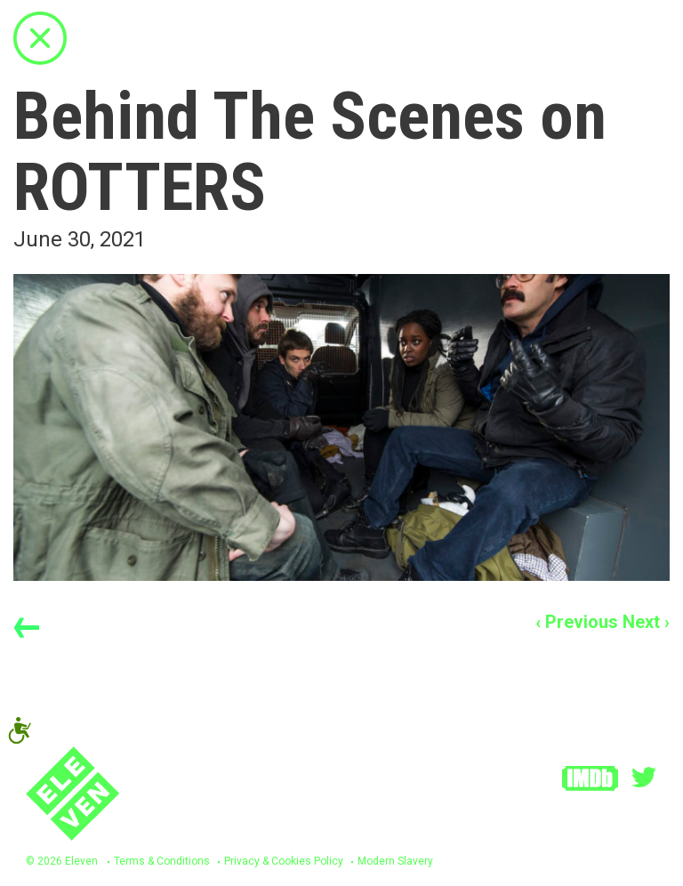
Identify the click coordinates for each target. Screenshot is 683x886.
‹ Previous (576, 621)
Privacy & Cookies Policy (283, 861)
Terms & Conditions (162, 861)
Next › (646, 621)
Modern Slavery (395, 861)
